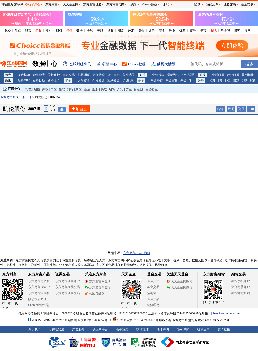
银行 (152, 30)
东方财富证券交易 (67, 293)
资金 (68, 80)
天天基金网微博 (179, 281)
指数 (28, 89)
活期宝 (151, 293)
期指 (49, 30)
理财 (172, 30)
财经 (7, 30)
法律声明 (163, 329)
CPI (212, 80)
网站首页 (7, 4)
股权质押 (54, 75)
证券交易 (229, 4)
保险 (182, 30)
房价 (253, 80)
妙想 (133, 4)
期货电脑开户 (240, 287)
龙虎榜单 (24, 75)
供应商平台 (100, 329)
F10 (251, 109)
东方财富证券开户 (67, 281)
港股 (110, 30)
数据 (79, 30)
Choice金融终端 (38, 305)
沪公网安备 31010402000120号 (135, 320)
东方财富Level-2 (39, 287)
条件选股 (128, 75)
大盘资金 (84, 80)
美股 (100, 30)
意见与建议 (94, 293)
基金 (162, 30)
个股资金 (98, 80)
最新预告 (173, 75)
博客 (237, 30)
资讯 (241, 109)
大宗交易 (69, 75)
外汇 (131, 30)
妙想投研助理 (37, 299)
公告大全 (113, 75)
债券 (193, 30)
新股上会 (54, 80)
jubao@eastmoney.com (225, 313)
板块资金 (113, 80)
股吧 (213, 30)
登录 (197, 4)
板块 (62, 89)
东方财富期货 (214, 274)
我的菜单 (212, 4)
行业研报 (233, 75)
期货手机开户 (240, 281)
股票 (28, 30)
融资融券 (39, 75)
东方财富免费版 (39, 281)
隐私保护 (183, 329)
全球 (90, 30)
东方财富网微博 (98, 281)
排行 (70, 89)
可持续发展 (56, 329)
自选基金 (151, 89)
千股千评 (25, 97)
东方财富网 (8, 97)
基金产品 (153, 299)
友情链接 (224, 329)
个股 (53, 89)
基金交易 (153, 287)
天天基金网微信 (179, 287)
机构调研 (84, 75)
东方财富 (9, 274)
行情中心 (14, 89)
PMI (227, 80)
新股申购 (24, 80)
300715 (34, 109)
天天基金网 (70, 4)
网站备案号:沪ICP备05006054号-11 (88, 320)
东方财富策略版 (39, 293)
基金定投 (172, 80)
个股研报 (218, 75)
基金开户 (153, 281)
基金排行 (186, 80)
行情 (69, 30)
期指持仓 (98, 75)
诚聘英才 (142, 329)
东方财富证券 (92, 4)
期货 (121, 30)
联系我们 (122, 329)
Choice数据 (149, 4)
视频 (203, 30)
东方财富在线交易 (67, 287)
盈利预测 (248, 75)
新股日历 (39, 80)
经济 (201, 80)
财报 (143, 75)
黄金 (141, 30)
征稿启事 (203, 329)
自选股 (138, 89)
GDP (236, 80)
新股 (38, 30)
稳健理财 (153, 305)
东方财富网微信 (98, 287)
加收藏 (18, 4)
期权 (59, 30)
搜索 (247, 30)
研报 (202, 75)
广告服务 (78, 329)
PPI (220, 80)
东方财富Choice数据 (136, 253)
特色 (8, 75)
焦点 (18, 30)
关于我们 (34, 329)
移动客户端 (32, 4)
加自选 (79, 109)
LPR (244, 80)
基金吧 (225, 30)
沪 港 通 (127, 80)
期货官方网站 (240, 293)
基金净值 (157, 80)
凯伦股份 (14, 109)
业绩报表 (158, 75)
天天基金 (128, 274)
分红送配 (188, 75)
